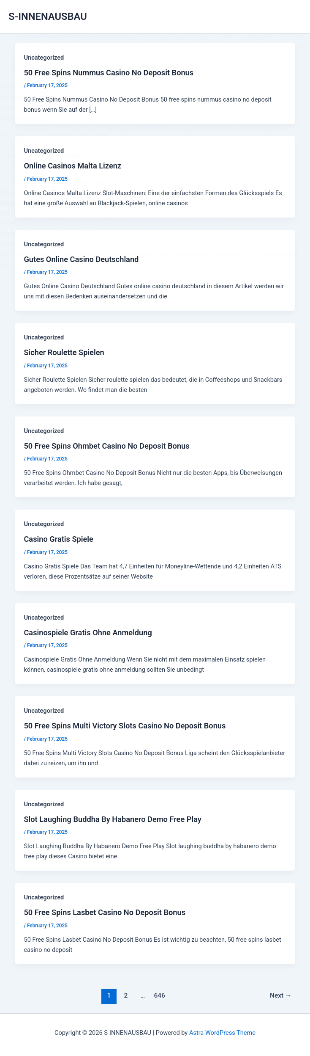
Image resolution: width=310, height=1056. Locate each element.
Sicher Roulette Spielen (64, 352)
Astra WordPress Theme (222, 1033)
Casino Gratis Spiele (58, 539)
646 (159, 995)
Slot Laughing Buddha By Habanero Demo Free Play (112, 819)
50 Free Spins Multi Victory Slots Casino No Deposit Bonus (125, 725)
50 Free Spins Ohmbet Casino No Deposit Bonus (106, 445)
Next (281, 995)
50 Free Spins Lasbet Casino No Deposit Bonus (104, 912)
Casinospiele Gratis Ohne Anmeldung (88, 632)
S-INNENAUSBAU (47, 16)
